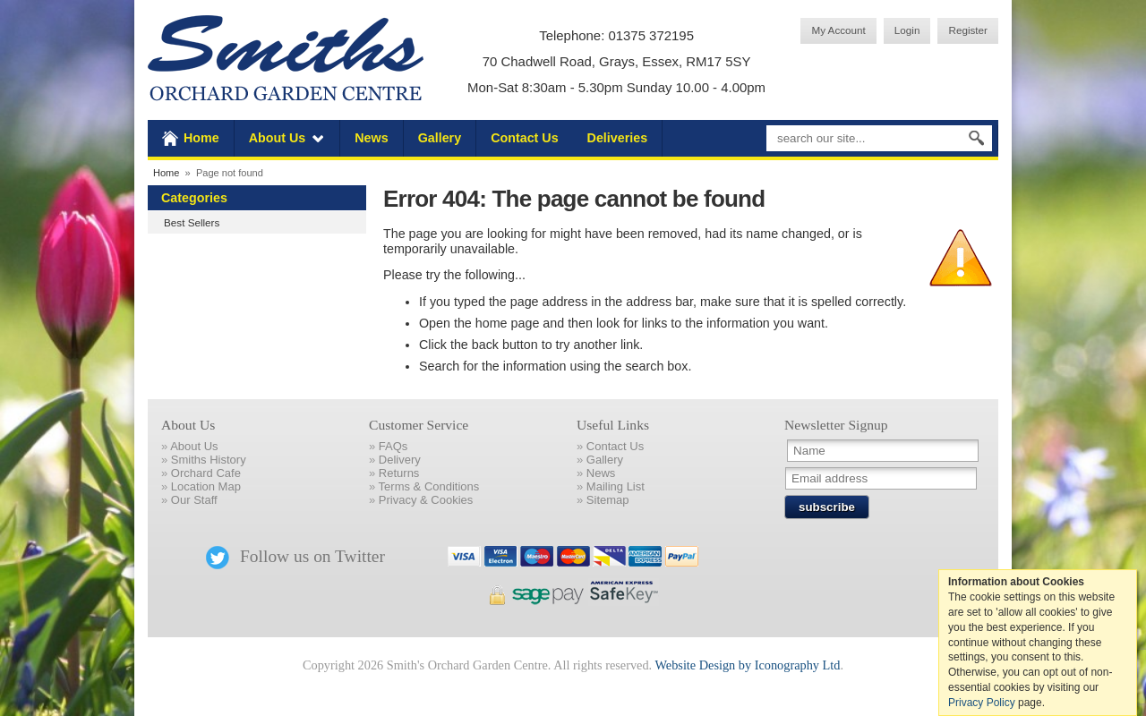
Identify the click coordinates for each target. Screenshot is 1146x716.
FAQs (393, 446)
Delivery (400, 459)
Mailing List (615, 486)
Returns (399, 473)
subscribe (827, 507)
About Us (277, 138)
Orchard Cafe (206, 473)
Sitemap (607, 500)
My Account (838, 30)
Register (968, 30)
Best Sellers (191, 222)
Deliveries (617, 138)
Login (907, 30)
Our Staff (194, 500)
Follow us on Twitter (295, 556)
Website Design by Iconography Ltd (747, 665)
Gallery (439, 138)
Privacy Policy (981, 702)
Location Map (206, 486)
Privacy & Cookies (426, 500)
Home (201, 138)
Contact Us (524, 138)
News (371, 138)
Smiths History (208, 459)
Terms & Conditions (429, 486)
